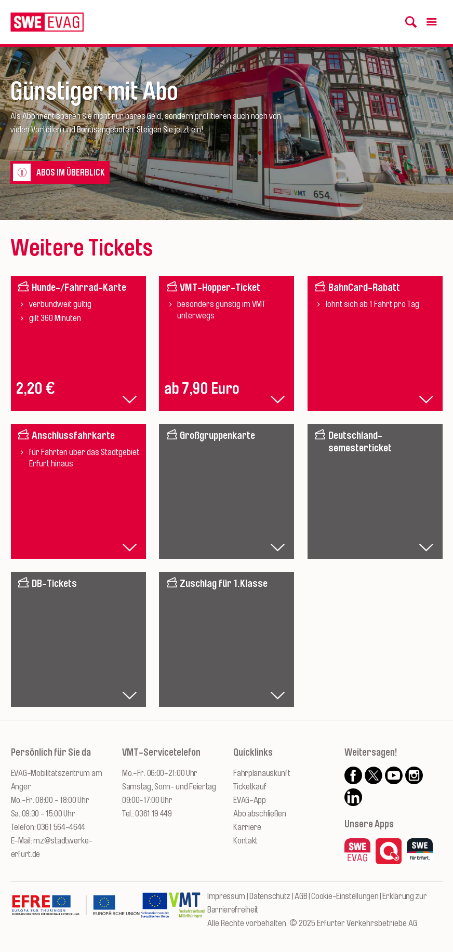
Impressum (226, 896)
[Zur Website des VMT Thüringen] (186, 910)
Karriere (247, 827)
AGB (301, 896)
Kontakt (245, 841)
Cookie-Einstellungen (344, 896)
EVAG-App (249, 800)
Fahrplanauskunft (261, 773)
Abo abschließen (259, 814)
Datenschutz (269, 896)
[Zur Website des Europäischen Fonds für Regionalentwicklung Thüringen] (75, 910)
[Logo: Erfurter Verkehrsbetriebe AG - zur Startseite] (47, 22)
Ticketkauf (249, 787)
